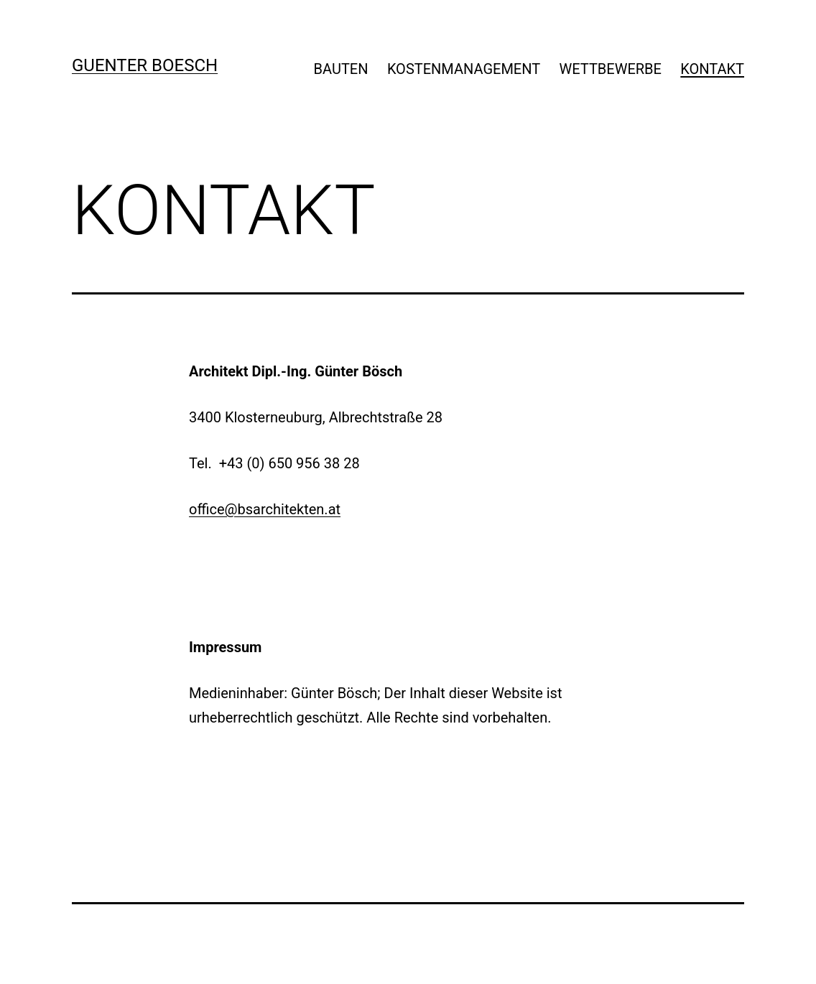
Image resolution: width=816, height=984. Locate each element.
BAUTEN (341, 69)
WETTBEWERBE (611, 69)
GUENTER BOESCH (145, 65)
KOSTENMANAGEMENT (463, 69)
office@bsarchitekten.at (264, 509)
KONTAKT (712, 69)
